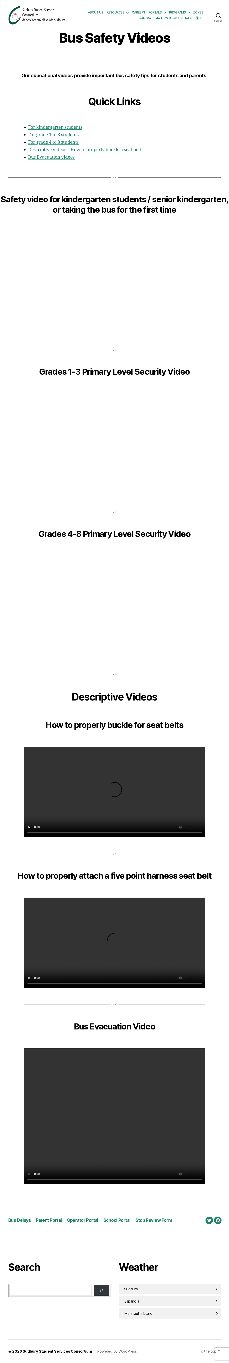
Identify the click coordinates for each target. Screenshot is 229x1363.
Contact (146, 18)
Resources (116, 12)
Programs (177, 12)
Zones (198, 12)
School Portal (116, 1220)
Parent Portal (49, 1220)
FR (199, 18)
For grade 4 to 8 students (53, 142)
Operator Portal (82, 1220)
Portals (155, 12)
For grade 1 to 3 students (53, 135)
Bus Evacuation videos (51, 157)
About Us (95, 12)
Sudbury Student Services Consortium (57, 1351)
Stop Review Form (153, 1220)
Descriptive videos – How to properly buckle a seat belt (84, 150)
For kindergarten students (55, 127)
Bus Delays (19, 1220)
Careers (138, 12)
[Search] (101, 1290)
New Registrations (174, 18)
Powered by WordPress (117, 1351)
